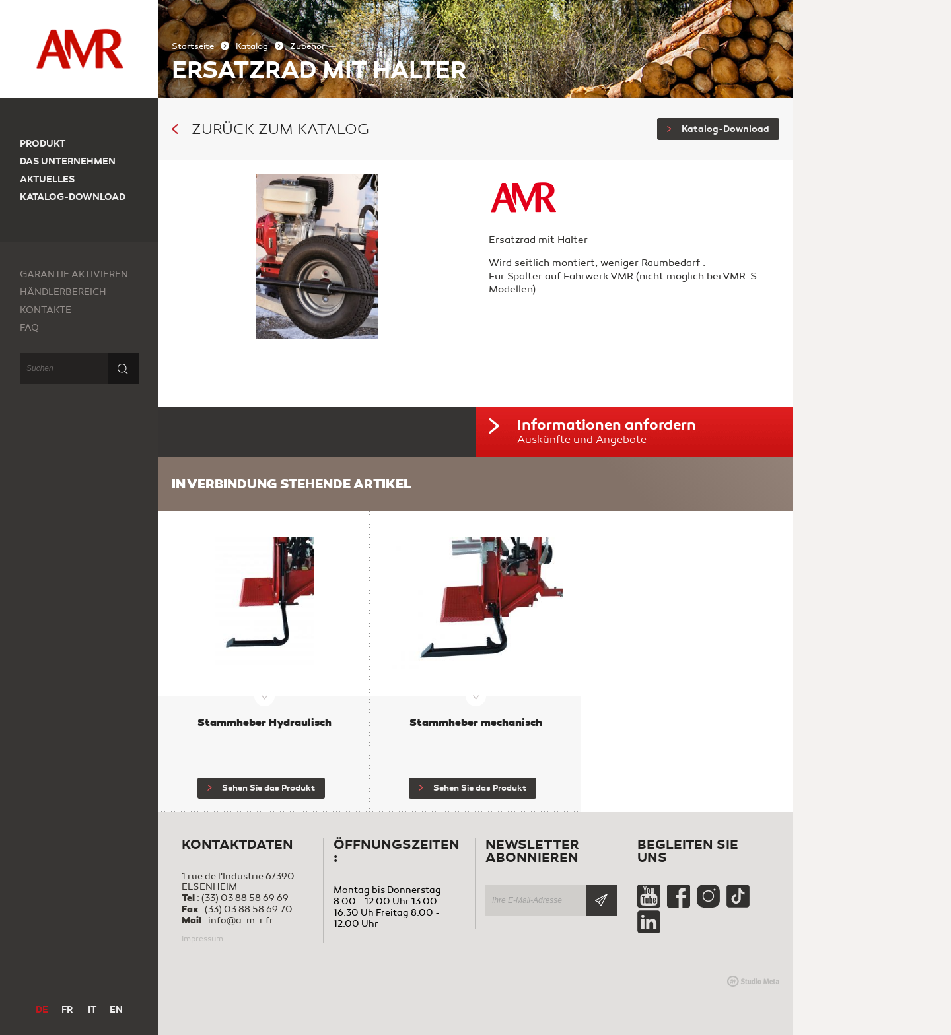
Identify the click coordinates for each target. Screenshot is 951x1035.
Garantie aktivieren (74, 274)
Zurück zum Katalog (270, 129)
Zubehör (307, 46)
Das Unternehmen (68, 161)
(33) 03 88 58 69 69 (245, 898)
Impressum (202, 938)
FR (67, 1009)
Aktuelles (47, 179)
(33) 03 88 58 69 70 (249, 909)
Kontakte (45, 310)
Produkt (42, 143)
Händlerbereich (63, 292)
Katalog (252, 46)
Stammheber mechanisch (475, 722)
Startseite (193, 46)
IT (92, 1009)
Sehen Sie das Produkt (261, 788)
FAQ (29, 327)
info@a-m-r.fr (240, 920)
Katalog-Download (718, 129)
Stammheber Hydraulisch (264, 722)
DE (42, 1009)
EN (116, 1009)
